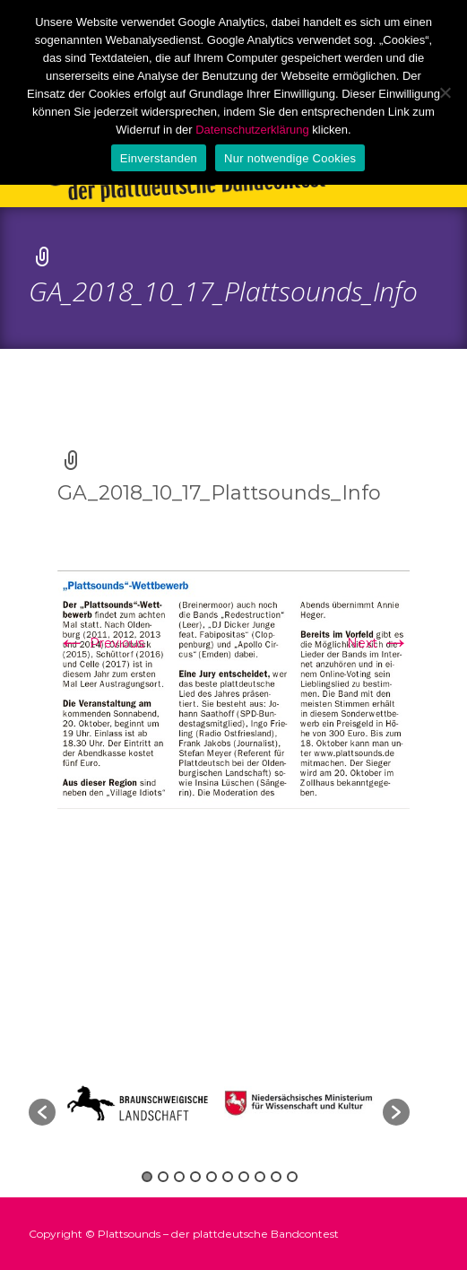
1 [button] (147, 1176)
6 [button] (227, 1176)
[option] (301, 1103)
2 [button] (163, 1176)
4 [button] (195, 1176)
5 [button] (211, 1176)
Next (378, 643)
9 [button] (276, 1176)
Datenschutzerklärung (251, 129)
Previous (100, 643)
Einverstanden (158, 158)
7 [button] (243, 1176)
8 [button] (260, 1176)
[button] (42, 1112)
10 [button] (292, 1176)
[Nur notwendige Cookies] (445, 92)
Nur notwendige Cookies (290, 158)
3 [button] (179, 1176)
